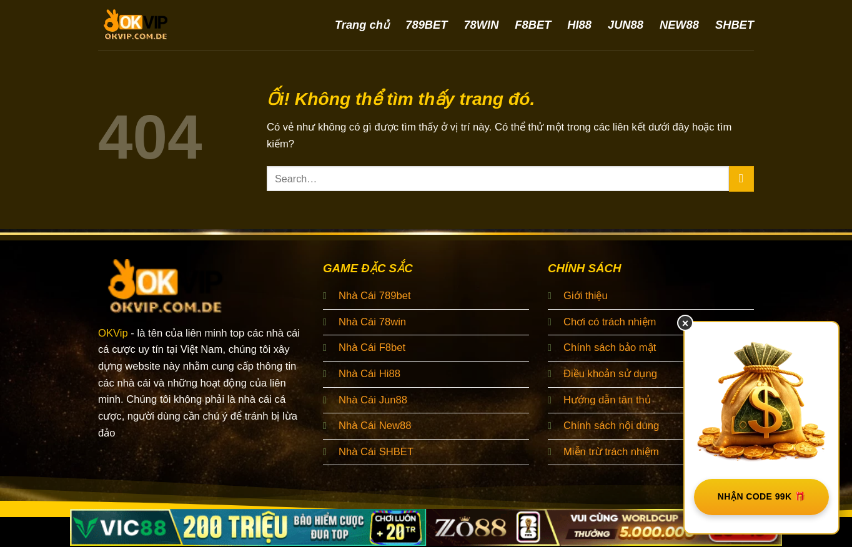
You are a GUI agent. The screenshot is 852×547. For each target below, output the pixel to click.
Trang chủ (362, 24)
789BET (426, 24)
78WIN (480, 24)
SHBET (734, 24)
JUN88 (625, 24)
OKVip (113, 333)
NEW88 (679, 24)
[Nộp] (741, 179)
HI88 (579, 24)
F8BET (533, 24)
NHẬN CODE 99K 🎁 (762, 496)
